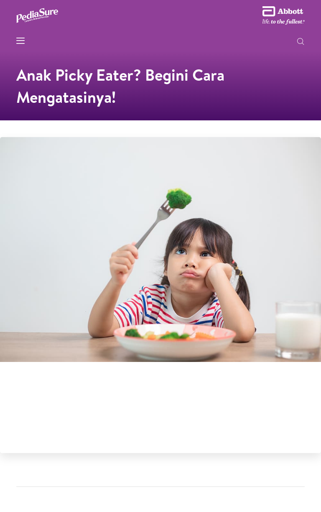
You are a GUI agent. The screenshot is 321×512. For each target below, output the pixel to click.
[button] (300, 42)
